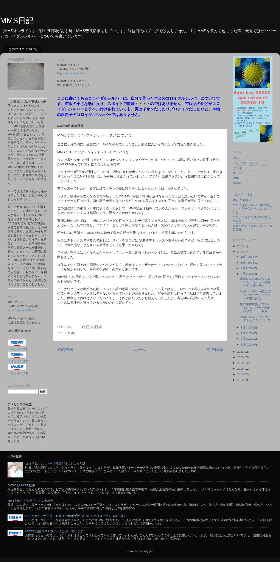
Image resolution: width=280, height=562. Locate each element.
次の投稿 (65, 349)
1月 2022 (247, 344)
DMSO (237, 183)
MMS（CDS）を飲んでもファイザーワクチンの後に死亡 (255, 295)
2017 (240, 374)
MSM (236, 178)
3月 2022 (247, 338)
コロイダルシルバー (246, 163)
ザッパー (239, 173)
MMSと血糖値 (242, 200)
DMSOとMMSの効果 (21, 485)
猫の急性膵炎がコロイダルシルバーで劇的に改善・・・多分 (255, 308)
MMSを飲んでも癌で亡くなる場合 (31, 500)
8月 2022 (247, 273)
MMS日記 (17, 20)
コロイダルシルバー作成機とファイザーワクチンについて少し (252, 209)
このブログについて (22, 49)
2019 (240, 362)
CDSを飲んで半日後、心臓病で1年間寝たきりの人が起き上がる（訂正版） (75, 516)
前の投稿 (215, 349)
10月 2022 (248, 262)
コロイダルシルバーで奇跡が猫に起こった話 (55, 463)
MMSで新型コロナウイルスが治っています (54, 531)
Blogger (148, 551)
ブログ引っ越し (243, 194)
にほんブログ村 (18, 349)
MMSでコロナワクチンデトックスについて (255, 318)
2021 (240, 351)
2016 (240, 379)
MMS (71, 332)
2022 (240, 252)
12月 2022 (248, 256)
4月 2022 (247, 333)
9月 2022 (247, 268)
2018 (240, 368)
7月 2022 (247, 327)
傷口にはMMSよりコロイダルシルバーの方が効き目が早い (255, 282)
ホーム (140, 349)
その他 (237, 168)
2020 (240, 357)
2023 (240, 246)
